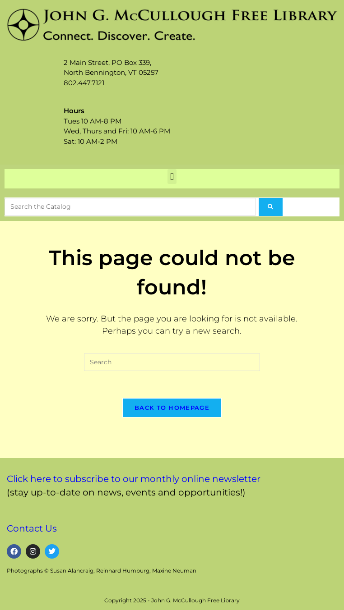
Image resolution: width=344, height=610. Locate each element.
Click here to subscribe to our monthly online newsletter (133, 478)
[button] (171, 176)
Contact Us (32, 528)
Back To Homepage (172, 407)
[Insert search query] (172, 362)
